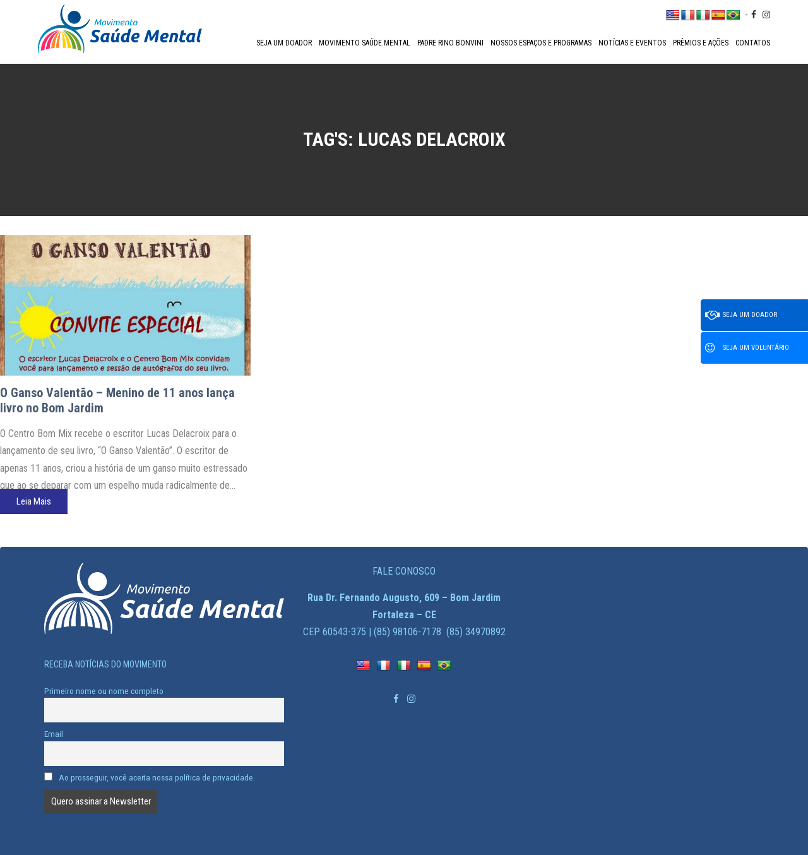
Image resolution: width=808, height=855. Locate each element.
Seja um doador (284, 43)
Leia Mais (33, 501)
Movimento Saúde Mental (364, 43)
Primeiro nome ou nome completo (103, 691)
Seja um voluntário (747, 348)
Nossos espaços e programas (540, 43)
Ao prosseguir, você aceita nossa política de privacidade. (149, 777)
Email (53, 734)
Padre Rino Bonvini (450, 43)
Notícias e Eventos (632, 43)
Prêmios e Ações (700, 43)
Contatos (752, 43)
